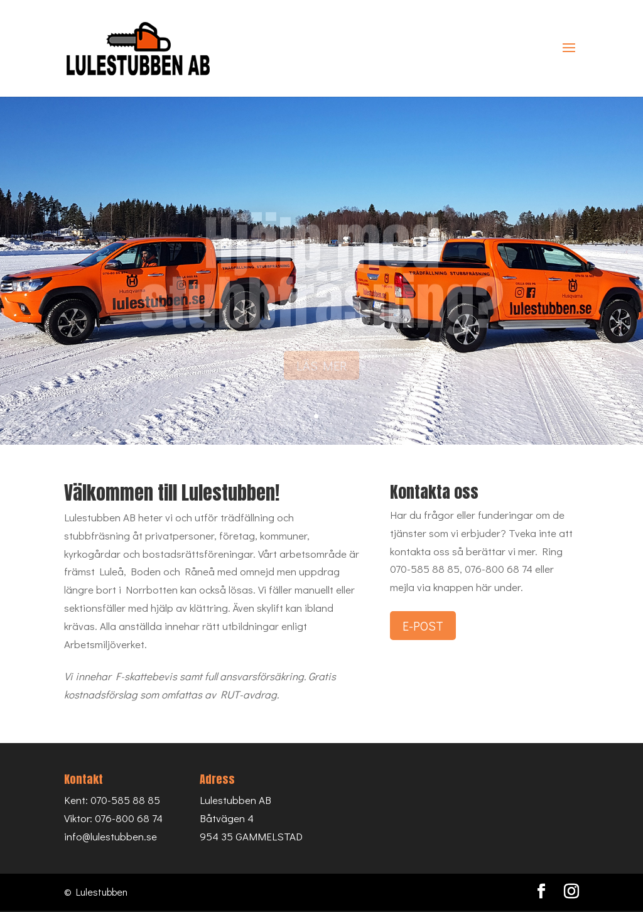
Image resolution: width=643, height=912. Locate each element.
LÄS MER (321, 372)
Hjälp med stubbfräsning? (322, 279)
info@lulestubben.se (110, 836)
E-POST (423, 625)
